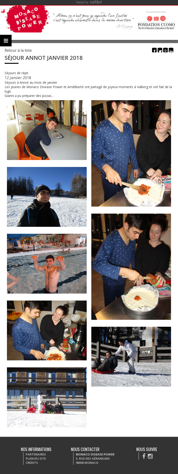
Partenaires (36, 454)
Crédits (32, 463)
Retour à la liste (18, 50)
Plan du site (36, 458)
